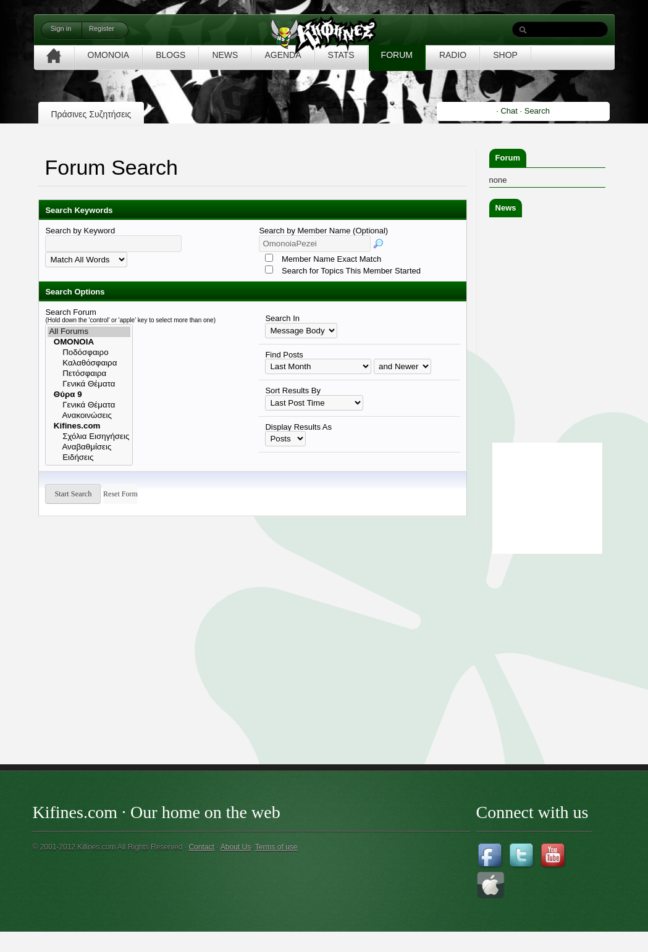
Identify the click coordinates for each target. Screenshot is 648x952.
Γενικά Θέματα (89, 384)
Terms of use (276, 847)
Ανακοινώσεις (89, 416)
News (505, 207)
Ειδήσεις (89, 458)
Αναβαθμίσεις (89, 447)
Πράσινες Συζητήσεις (91, 114)
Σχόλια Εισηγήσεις (89, 437)
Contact (201, 847)
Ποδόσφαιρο (89, 353)
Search (537, 110)
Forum (507, 157)
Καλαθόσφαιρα (89, 363)
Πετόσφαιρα (89, 374)
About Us (236, 847)
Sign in (61, 28)
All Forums (89, 332)
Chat (508, 110)
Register (101, 28)
